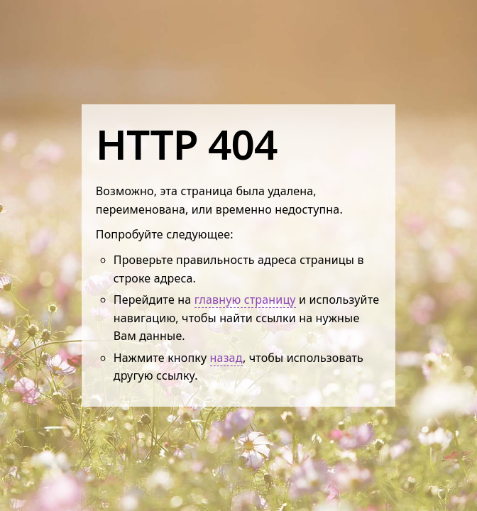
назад (226, 358)
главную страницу (245, 299)
